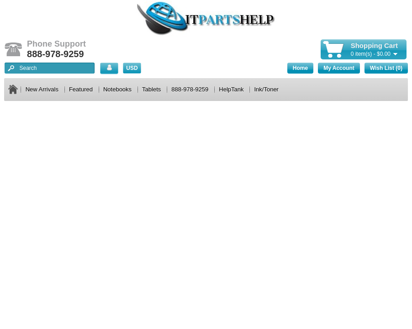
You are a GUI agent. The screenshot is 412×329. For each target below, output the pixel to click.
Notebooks (117, 89)
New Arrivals (42, 89)
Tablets (151, 89)
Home (300, 68)
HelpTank (231, 89)
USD (131, 68)
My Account (338, 68)
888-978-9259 (189, 89)
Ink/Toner (266, 89)
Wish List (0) (386, 68)
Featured (81, 89)
